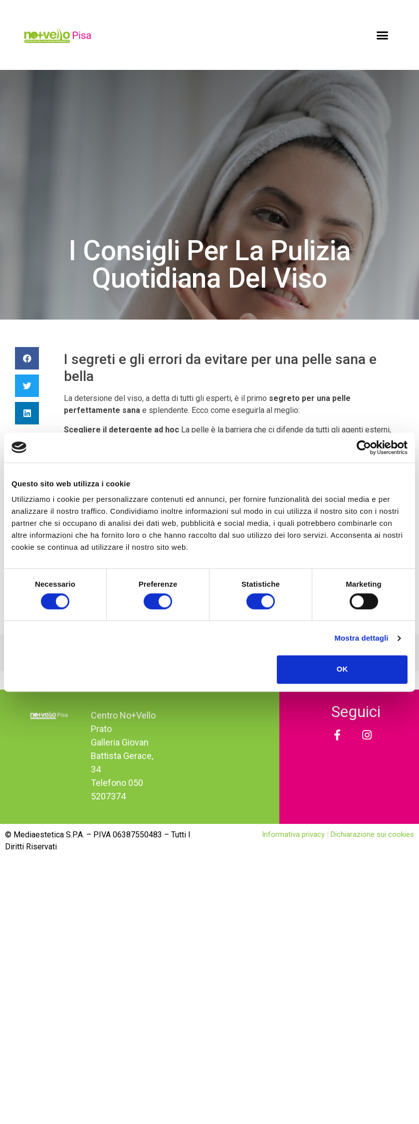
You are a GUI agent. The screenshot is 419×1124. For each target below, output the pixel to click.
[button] (382, 34)
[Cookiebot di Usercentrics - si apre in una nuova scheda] (364, 447)
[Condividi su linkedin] (27, 413)
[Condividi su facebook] (27, 358)
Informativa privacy (294, 834)
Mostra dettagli (361, 638)
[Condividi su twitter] (27, 386)
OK (342, 669)
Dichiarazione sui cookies (372, 834)
